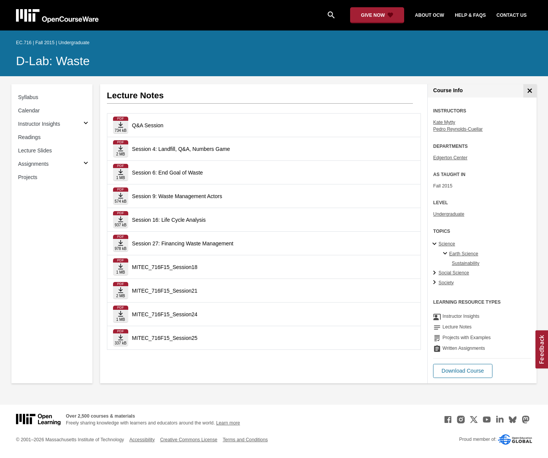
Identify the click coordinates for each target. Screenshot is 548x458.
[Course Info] (530, 91)
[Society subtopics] (435, 283)
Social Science (453, 272)
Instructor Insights (39, 124)
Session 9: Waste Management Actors (177, 196)
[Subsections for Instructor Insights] (86, 124)
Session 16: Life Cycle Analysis (169, 220)
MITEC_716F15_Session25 (165, 338)
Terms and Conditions (245, 439)
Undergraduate (448, 214)
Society (446, 282)
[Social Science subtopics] (435, 273)
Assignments (33, 164)
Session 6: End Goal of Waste (167, 173)
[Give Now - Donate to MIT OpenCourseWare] (377, 15)
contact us (512, 15)
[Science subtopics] (435, 244)
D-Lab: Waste (53, 61)
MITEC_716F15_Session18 (165, 267)
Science (446, 244)
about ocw (429, 15)
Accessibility (142, 439)
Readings (29, 137)
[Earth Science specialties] (446, 254)
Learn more (228, 423)
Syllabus (28, 97)
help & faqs (470, 15)
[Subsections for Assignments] (86, 164)
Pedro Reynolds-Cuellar (458, 129)
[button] (462, 371)
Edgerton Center (450, 157)
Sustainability (465, 263)
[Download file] (120, 125)
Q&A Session (148, 125)
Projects (28, 177)
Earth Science (463, 253)
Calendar (29, 110)
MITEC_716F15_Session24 (165, 314)
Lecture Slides (35, 150)
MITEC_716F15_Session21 (165, 291)
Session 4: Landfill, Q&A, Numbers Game (181, 149)
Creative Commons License (188, 439)
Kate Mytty (444, 122)
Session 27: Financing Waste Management (182, 243)
